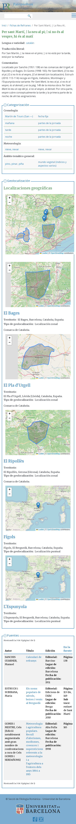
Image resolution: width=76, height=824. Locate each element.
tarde (8, 130)
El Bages (12, 313)
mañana (9, 123)
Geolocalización (18, 181)
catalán (30, 43)
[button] (45, 213)
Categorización (18, 105)
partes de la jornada (49, 123)
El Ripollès (14, 461)
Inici (4, 25)
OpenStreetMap (57, 253)
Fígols (9, 537)
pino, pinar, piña (14, 163)
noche (8, 136)
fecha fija (43, 116)
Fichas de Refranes (20, 25)
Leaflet (43, 253)
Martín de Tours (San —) (19, 116)
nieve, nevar (12, 149)
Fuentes (13, 635)
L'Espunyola (15, 606)
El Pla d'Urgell (17, 385)
